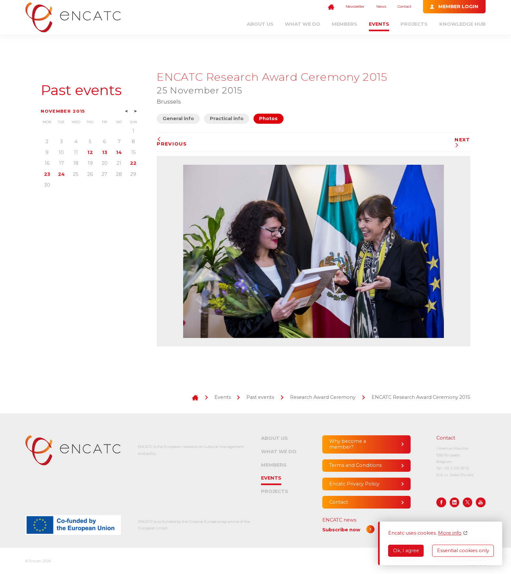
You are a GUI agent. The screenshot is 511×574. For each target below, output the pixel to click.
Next (462, 142)
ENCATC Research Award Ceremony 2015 (421, 397)
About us (260, 24)
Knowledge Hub (462, 24)
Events (379, 24)
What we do (302, 24)
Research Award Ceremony (323, 397)
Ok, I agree (406, 550)
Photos (268, 118)
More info (449, 533)
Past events (81, 90)
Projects (414, 24)
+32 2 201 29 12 (456, 468)
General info (178, 118)
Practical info (226, 118)
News (381, 6)
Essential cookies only (463, 550)
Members (344, 24)
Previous (172, 142)
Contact (404, 6)
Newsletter (355, 6)
